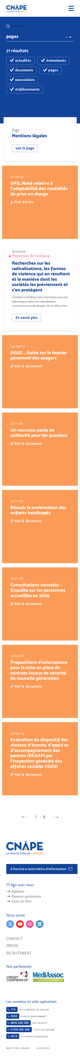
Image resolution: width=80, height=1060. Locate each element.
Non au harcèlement (26, 1016)
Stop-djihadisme (30, 1029)
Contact (14, 939)
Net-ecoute (26, 1022)
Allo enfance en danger (27, 1009)
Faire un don (21, 901)
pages (50, 70)
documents (21, 70)
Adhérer (17, 892)
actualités (20, 60)
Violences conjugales (27, 1036)
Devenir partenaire (26, 896)
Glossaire (43, 1048)
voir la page (24, 148)
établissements (25, 89)
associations (22, 80)
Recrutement (19, 953)
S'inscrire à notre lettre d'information (41, 868)
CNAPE (16, 8)
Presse (12, 946)
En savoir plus (26, 317)
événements (53, 60)
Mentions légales (18, 1048)
